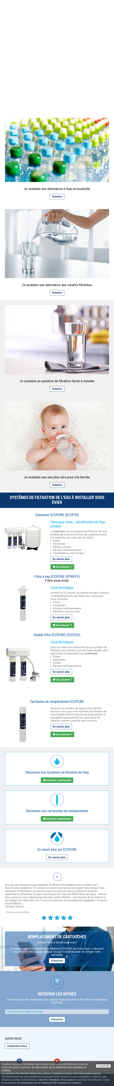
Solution (57, 196)
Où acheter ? (64, 566)
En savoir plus (61, 559)
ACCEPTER (103, 1066)
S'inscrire (57, 960)
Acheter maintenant (58, 780)
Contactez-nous (17, 1046)
